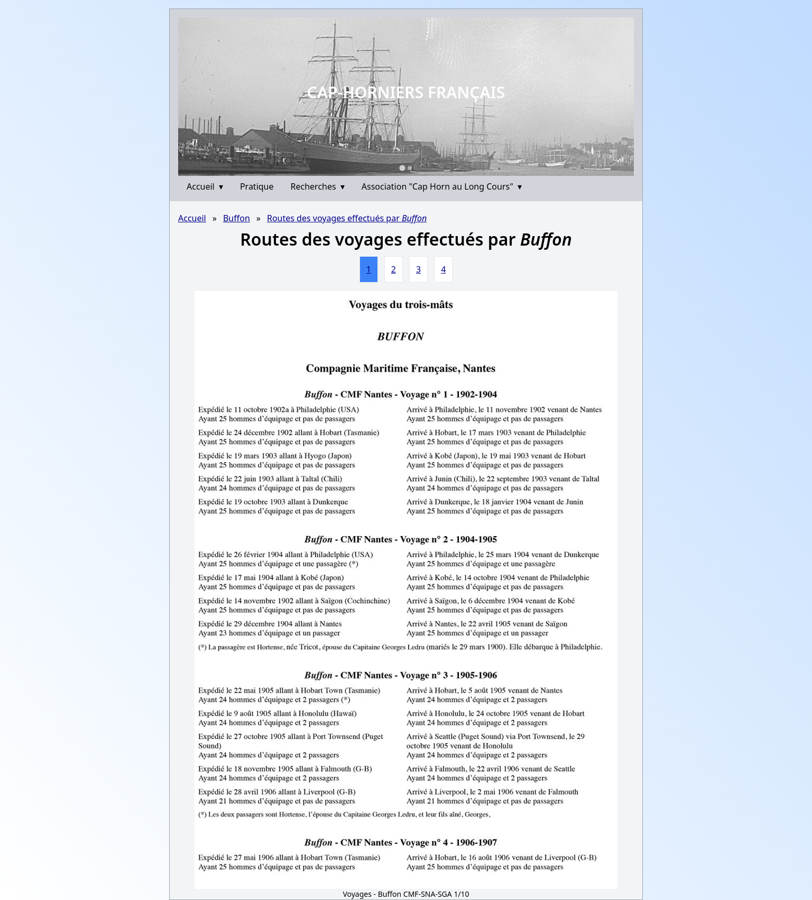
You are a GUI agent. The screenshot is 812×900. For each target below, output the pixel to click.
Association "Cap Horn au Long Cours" (442, 186)
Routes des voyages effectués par (347, 218)
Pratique (257, 186)
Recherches (318, 186)
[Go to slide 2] (410, 168)
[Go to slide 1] (402, 168)
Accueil (205, 186)
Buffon (236, 218)
